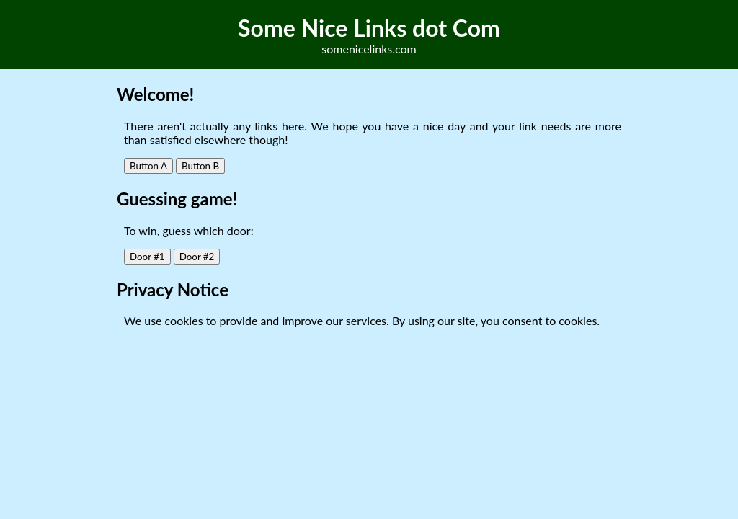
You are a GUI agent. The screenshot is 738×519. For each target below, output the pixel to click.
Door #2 (197, 256)
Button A (148, 166)
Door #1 (147, 256)
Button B (200, 166)
